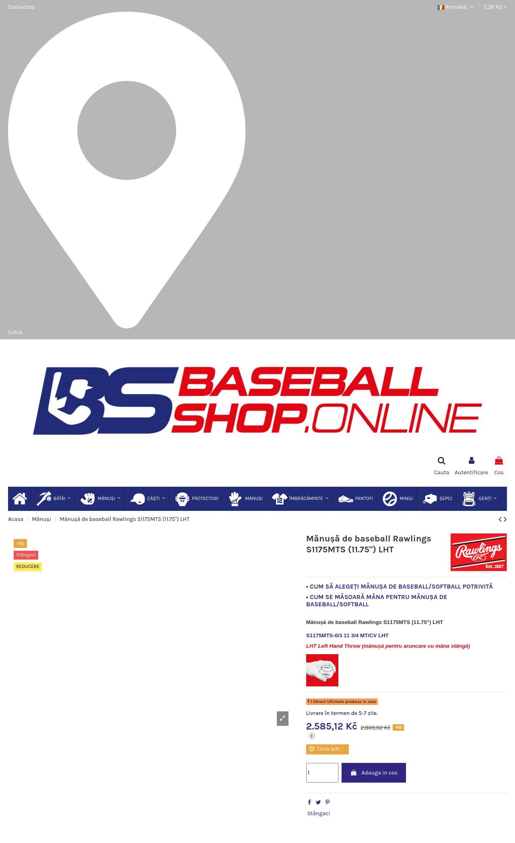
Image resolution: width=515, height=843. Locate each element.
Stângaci (318, 813)
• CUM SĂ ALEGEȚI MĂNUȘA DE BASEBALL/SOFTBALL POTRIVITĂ (399, 586)
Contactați (21, 7)
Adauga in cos (374, 772)
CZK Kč (495, 7)
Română (457, 7)
